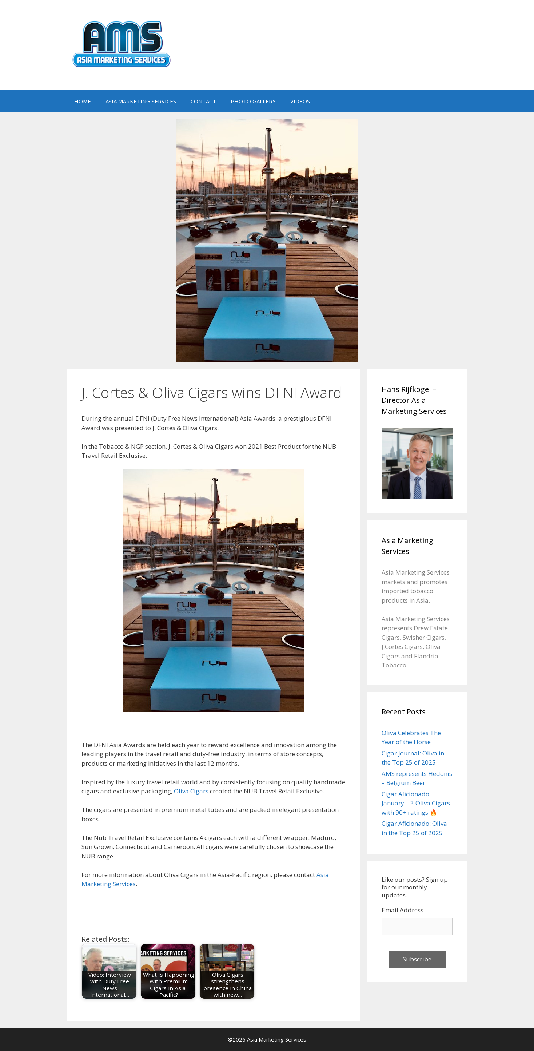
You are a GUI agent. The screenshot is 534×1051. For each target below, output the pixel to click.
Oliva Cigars (191, 791)
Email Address (402, 910)
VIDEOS (300, 101)
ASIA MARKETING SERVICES (140, 101)
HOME (82, 101)
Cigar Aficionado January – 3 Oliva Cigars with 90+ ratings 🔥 (416, 803)
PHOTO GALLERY (253, 101)
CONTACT (203, 101)
